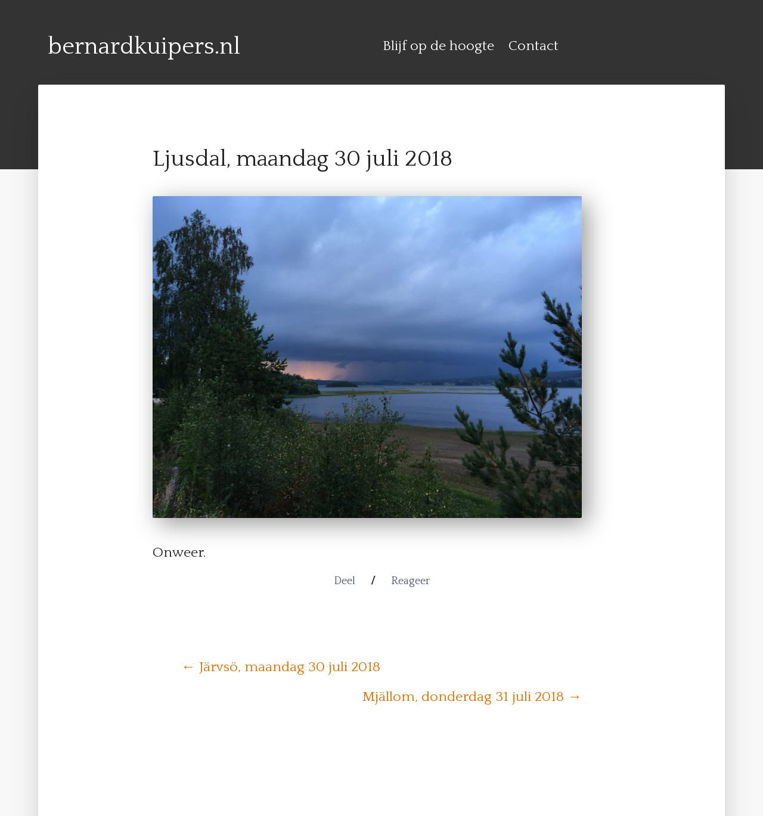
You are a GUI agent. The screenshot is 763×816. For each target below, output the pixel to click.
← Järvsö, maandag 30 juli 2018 (280, 667)
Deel (344, 581)
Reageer (410, 581)
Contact (533, 46)
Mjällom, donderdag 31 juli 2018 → (472, 697)
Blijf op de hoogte (438, 46)
